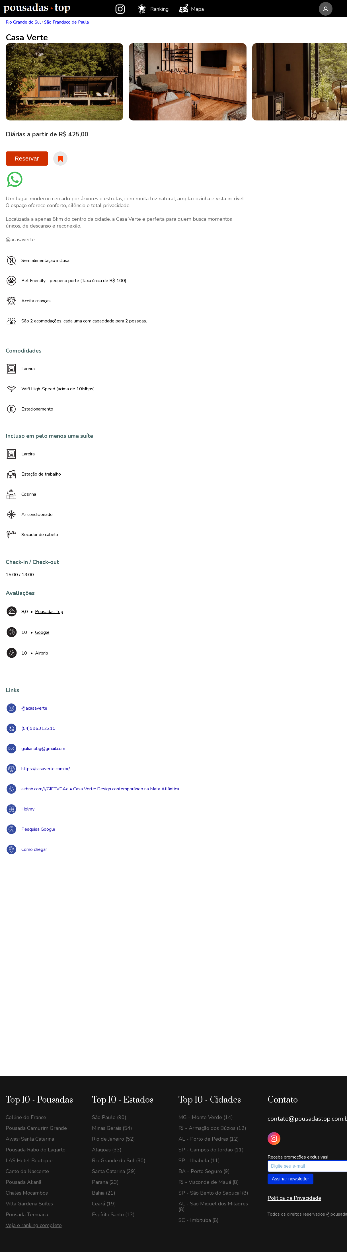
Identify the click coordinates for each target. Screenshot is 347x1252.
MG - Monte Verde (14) (205, 1117)
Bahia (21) (103, 1193)
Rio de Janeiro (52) (113, 1139)
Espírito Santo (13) (113, 1214)
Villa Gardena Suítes (29, 1204)
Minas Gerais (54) (112, 1128)
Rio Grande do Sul (23, 22)
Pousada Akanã (23, 1182)
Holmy (27, 809)
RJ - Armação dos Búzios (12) (212, 1128)
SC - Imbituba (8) (198, 1220)
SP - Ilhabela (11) (199, 1160)
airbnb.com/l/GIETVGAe (45, 789)
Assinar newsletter (290, 1178)
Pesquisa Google (38, 829)
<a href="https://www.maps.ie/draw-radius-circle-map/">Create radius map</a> (174, 942)
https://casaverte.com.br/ (45, 769)
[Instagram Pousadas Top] (274, 1138)
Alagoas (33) (107, 1150)
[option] (64, 81)
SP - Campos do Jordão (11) (211, 1150)
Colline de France (26, 1117)
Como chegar (34, 849)
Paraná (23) (105, 1182)
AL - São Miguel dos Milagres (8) (213, 1206)
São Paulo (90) (109, 1117)
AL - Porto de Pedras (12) (208, 1139)
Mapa (191, 8)
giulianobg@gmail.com (43, 748)
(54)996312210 (38, 728)
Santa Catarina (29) (114, 1171)
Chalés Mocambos (27, 1193)
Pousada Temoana (27, 1214)
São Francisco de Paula (66, 22)
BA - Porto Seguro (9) (204, 1171)
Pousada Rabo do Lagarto (35, 1150)
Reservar (27, 158)
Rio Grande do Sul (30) (118, 1160)
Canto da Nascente (27, 1171)
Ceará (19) (104, 1204)
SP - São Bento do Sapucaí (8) (213, 1193)
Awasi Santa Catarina (30, 1139)
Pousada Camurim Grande (36, 1128)
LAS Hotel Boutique (29, 1160)
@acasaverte (34, 708)
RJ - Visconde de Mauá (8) (208, 1182)
